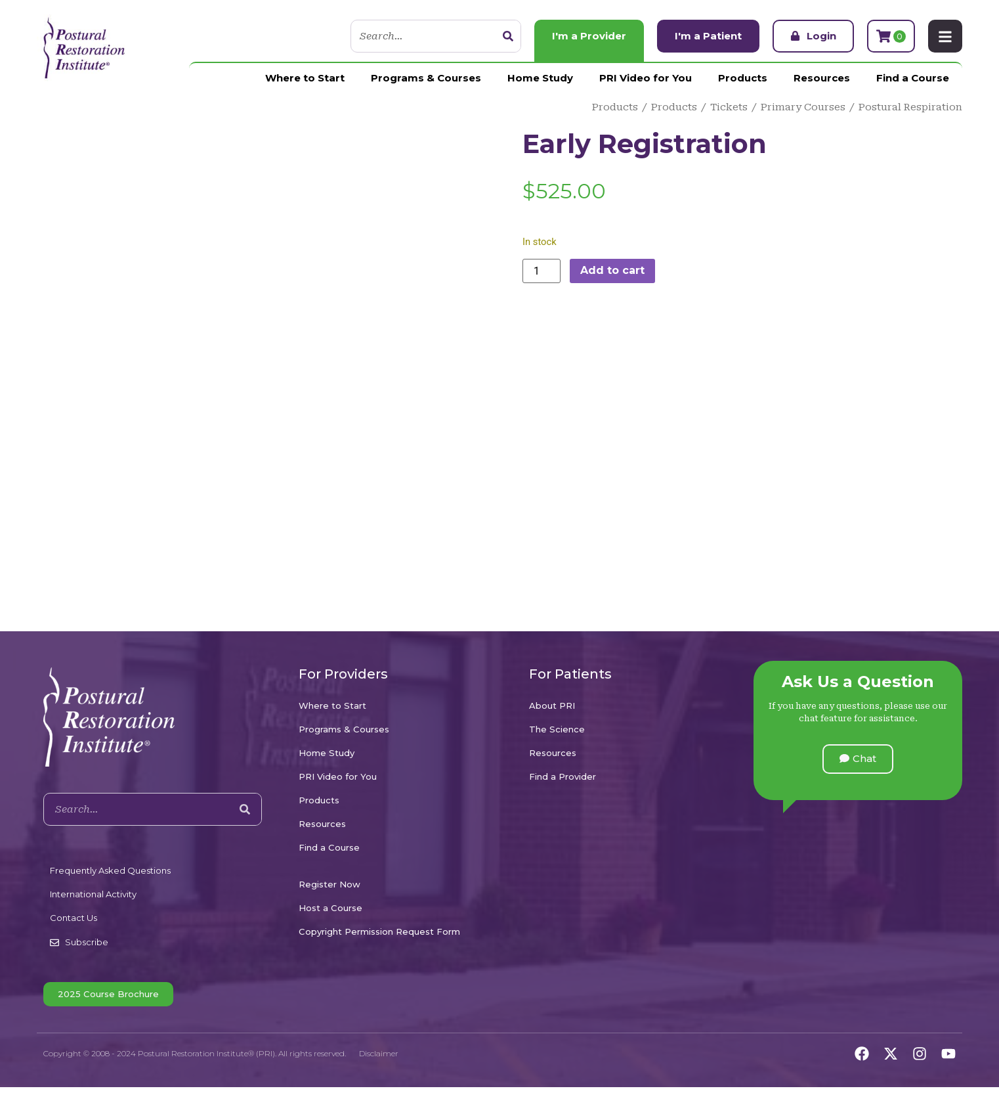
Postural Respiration (910, 107)
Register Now (329, 884)
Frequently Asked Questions (110, 870)
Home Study (540, 78)
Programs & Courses (426, 78)
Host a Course (330, 908)
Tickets (729, 107)
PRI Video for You (645, 78)
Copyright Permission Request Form (379, 931)
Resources (822, 78)
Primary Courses (803, 107)
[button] (857, 759)
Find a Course (912, 78)
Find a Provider (562, 776)
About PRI (552, 705)
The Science (557, 729)
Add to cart (612, 270)
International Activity (93, 894)
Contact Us (73, 917)
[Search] (508, 36)
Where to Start (305, 78)
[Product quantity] (541, 271)
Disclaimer (378, 1053)
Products (742, 78)
